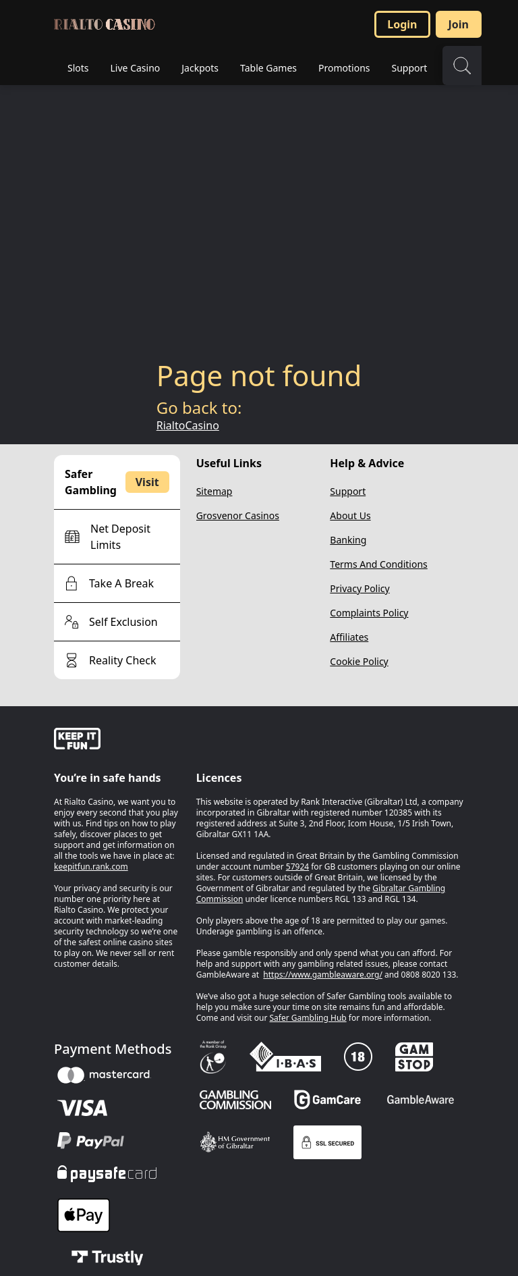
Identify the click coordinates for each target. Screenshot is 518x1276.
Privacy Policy (359, 588)
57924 (297, 866)
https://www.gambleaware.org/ (322, 974)
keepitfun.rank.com (91, 866)
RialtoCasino (187, 425)
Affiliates (349, 637)
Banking (348, 539)
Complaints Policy (369, 612)
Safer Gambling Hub (308, 1018)
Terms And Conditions (378, 564)
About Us (350, 515)
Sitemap (214, 491)
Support (348, 491)
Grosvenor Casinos (237, 515)
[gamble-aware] (117, 740)
